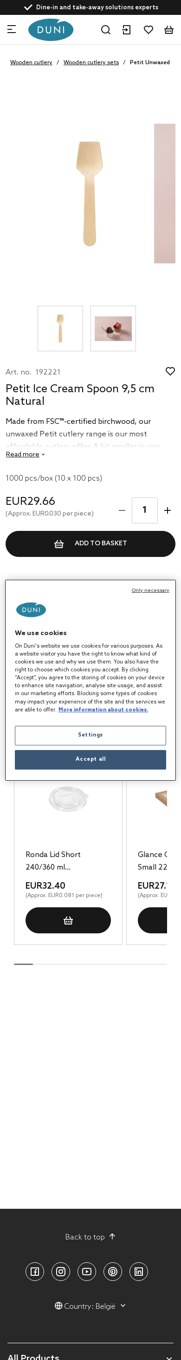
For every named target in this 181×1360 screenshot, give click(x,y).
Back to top (90, 1237)
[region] (91, 680)
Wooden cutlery (31, 63)
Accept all (91, 759)
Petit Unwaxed (150, 63)
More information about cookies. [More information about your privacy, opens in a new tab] (103, 710)
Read (22, 455)
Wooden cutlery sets (91, 63)
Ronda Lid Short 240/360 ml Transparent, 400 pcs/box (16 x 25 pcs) (62, 862)
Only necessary (150, 590)
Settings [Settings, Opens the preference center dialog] (90, 735)
